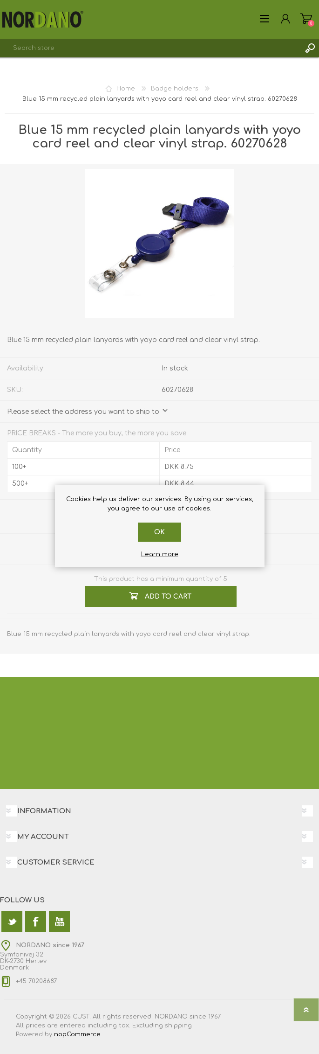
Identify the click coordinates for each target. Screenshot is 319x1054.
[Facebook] (35, 921)
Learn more (159, 554)
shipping (178, 1025)
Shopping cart (306, 18)
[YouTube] (59, 921)
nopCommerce (77, 1034)
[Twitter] (11, 921)
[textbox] (150, 48)
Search (309, 48)
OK (159, 532)
